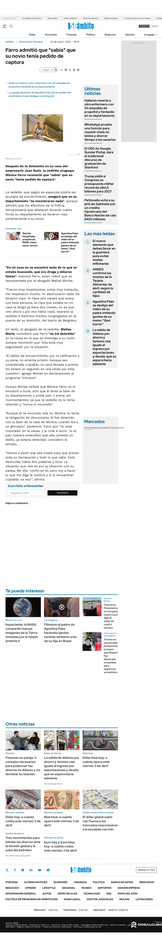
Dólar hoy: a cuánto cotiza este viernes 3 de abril (23, 821)
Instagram (22, 870)
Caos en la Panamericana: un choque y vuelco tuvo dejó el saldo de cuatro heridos (112, 616)
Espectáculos (67, 893)
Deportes (105, 888)
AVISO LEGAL (72, 899)
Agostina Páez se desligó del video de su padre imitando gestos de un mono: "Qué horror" (70, 242)
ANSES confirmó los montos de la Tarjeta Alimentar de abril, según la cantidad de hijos (103, 282)
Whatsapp (48, 870)
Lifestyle (49, 888)
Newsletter (155, 34)
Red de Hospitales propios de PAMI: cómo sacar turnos (29, 239)
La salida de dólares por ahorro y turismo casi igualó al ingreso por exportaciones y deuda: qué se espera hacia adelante (104, 347)
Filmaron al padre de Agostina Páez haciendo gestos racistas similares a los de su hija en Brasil (60, 632)
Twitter (7, 870)
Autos (46, 893)
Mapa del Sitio (127, 893)
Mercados (146, 882)
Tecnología (92, 893)
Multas (124, 899)
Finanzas (71, 34)
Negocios (110, 34)
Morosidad (52, 18)
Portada (12, 882)
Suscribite (62, 493)
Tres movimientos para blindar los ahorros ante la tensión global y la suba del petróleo (23, 844)
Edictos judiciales (100, 899)
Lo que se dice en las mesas (137, 18)
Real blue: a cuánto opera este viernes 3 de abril (61, 821)
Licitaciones (144, 899)
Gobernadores (70, 18)
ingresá (154, 26)
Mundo (87, 888)
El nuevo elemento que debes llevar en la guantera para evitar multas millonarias (104, 252)
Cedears (119, 428)
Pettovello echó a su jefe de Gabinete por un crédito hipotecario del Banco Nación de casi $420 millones (100, 209)
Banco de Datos (122, 882)
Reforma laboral (90, 18)
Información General (30, 42)
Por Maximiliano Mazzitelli (18, 855)
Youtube (39, 870)
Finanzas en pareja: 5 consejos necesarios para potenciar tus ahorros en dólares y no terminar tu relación (23, 766)
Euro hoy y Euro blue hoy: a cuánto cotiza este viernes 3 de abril (60, 846)
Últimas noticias (35, 882)
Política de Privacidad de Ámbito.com (32, 899)
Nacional (68, 888)
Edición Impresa (129, 888)
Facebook (15, 870)
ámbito (10, 42)
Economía (51, 34)
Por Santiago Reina (53, 783)
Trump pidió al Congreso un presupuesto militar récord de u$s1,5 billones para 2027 (99, 183)
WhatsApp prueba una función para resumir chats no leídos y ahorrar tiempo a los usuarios (100, 132)
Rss (108, 893)
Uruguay (149, 34)
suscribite (144, 26)
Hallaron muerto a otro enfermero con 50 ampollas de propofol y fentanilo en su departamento (39, 84)
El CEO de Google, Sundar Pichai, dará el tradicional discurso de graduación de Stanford (98, 157)
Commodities (108, 428)
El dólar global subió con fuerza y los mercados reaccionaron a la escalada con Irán (100, 823)
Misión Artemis (111, 18)
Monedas (89, 428)
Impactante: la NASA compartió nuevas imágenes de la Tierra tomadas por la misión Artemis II (22, 632)
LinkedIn (31, 870)
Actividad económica (32, 18)
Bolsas (97, 428)
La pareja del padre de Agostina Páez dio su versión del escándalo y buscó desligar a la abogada (40, 94)
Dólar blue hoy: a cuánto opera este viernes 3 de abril (96, 762)
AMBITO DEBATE (110, 909)
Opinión (130, 34)
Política (90, 34)
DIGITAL (46, 909)
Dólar (32, 34)
